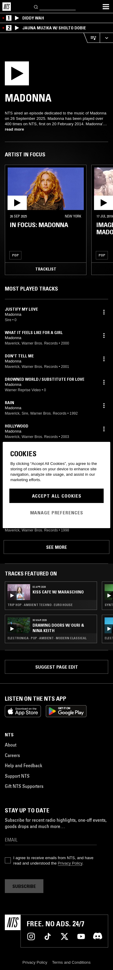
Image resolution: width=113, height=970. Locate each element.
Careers (12, 755)
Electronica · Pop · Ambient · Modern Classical (47, 638)
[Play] (29, 75)
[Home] (6, 6)
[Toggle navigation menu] (106, 6)
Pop (15, 255)
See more (56, 547)
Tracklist (45, 269)
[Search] (36, 6)
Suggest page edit (56, 667)
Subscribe (24, 886)
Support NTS (17, 776)
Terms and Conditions (71, 962)
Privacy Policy (70, 863)
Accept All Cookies (56, 496)
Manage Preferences (56, 513)
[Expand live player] (106, 38)
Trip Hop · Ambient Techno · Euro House (40, 605)
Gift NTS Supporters (24, 786)
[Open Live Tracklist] (91, 38)
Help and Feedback (23, 765)
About (10, 745)
